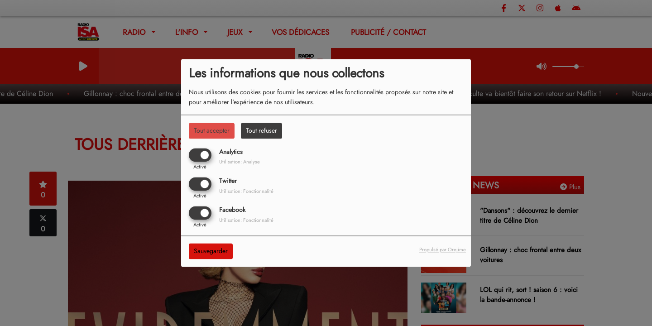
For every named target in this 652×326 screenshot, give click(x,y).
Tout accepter (212, 130)
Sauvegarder (211, 251)
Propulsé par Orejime (442, 250)
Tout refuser (261, 130)
